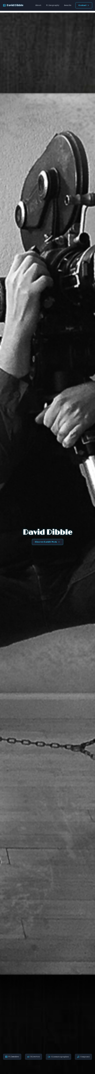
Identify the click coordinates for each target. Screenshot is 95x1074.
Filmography (52, 5)
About (38, 5)
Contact (84, 5)
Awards (67, 5)
